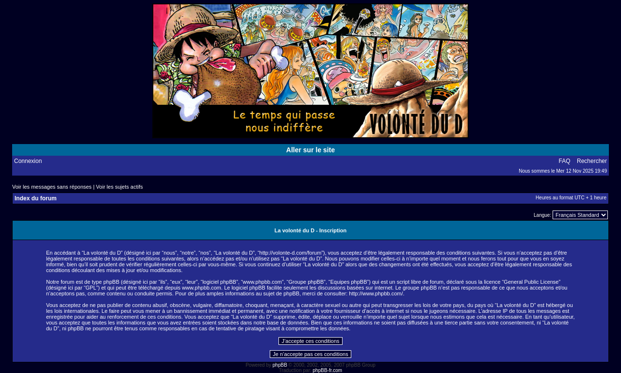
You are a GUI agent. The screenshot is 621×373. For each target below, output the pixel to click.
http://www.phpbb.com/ (376, 293)
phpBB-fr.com (328, 370)
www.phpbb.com (201, 288)
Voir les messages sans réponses (52, 187)
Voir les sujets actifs (119, 187)
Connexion (28, 161)
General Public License (531, 282)
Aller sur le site (310, 150)
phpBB (280, 365)
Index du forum (36, 198)
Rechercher (592, 161)
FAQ (565, 161)
